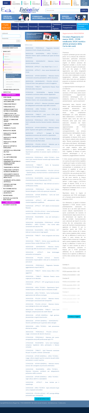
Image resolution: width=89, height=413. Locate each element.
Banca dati (6, 51)
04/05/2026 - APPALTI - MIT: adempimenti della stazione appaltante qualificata (42, 201)
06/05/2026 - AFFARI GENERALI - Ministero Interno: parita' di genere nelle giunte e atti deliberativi (42, 129)
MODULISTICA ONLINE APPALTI (10, 142)
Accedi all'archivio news (42, 399)
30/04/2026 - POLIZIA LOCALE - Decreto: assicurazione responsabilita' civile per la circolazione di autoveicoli (42, 260)
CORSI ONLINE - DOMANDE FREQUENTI (11, 124)
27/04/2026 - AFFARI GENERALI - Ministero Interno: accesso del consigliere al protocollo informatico (42, 365)
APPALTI (55, 3)
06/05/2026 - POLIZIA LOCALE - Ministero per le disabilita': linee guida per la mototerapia (42, 145)
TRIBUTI (26, 3)
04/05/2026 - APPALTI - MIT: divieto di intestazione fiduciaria (42, 207)
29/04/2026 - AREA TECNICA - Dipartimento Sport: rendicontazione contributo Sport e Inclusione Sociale (42, 289)
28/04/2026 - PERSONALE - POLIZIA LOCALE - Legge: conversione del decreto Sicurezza (42, 333)
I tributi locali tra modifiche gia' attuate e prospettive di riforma (12, 115)
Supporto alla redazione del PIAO (12, 151)
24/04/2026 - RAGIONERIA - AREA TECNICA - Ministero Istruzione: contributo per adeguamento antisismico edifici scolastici (42, 371)
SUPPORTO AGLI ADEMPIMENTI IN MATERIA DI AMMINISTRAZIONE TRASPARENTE (12, 162)
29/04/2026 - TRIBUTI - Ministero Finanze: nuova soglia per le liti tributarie (42, 277)
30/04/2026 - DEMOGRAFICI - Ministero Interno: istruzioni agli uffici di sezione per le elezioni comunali (42, 248)
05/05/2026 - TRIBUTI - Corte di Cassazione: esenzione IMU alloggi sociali (42, 166)
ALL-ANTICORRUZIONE (10, 157)
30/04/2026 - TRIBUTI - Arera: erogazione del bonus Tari (42, 237)
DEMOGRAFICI (65, 3)
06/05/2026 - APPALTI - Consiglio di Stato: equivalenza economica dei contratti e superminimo (42, 134)
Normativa (9, 79)
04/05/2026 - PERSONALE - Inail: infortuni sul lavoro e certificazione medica (42, 185)
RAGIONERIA (16, 3)
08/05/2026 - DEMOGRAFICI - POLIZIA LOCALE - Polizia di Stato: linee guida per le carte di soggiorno (42, 82)
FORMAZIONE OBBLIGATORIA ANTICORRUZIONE (12, 100)
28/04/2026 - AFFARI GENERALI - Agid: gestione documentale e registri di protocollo (42, 316)
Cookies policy (62, 403)
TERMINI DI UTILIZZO (10, 128)
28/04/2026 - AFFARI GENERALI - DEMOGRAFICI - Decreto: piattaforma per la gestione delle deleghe (42, 322)
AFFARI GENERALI (46, 3)
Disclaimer (44, 403)
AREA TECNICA (76, 3)
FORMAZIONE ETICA (9, 107)
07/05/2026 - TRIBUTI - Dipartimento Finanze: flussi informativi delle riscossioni (42, 88)
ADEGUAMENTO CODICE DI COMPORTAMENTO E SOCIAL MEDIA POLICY (12, 175)
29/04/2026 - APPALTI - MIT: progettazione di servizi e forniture (42, 283)
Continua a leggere (74, 317)
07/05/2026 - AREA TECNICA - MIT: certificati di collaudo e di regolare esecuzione (42, 110)
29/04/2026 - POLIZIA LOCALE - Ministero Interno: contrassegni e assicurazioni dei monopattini (42, 300)
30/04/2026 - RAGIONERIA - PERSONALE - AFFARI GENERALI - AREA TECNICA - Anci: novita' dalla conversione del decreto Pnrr (42, 225)
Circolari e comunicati (13, 82)
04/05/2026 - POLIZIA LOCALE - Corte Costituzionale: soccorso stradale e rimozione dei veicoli (42, 212)
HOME (6, 3)
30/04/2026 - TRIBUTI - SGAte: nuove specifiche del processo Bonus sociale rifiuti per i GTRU (42, 242)
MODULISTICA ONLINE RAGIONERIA (10, 134)
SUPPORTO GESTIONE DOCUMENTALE (10, 185)
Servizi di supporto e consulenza (10, 147)
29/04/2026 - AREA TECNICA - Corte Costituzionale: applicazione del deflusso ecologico (42, 294)
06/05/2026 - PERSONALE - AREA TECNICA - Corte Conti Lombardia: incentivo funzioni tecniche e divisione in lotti (42, 122)
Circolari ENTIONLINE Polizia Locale (12, 75)
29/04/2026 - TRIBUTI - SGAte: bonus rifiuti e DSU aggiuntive (42, 272)
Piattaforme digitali (10, 188)
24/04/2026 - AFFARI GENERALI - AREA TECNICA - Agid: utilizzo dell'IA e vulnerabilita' (42, 378)
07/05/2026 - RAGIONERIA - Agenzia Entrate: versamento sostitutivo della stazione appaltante (42, 93)
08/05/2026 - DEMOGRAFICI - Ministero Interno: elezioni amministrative (42, 62)
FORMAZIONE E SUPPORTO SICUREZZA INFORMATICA (11, 170)
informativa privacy (52, 403)
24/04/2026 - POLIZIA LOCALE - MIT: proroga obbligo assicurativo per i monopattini (42, 394)
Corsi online (7, 97)
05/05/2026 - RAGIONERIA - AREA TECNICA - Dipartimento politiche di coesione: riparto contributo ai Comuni (42, 152)
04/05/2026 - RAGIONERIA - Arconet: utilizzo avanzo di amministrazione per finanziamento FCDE (42, 179)
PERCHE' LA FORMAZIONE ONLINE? (11, 120)
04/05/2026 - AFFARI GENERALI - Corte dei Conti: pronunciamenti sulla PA (42, 196)
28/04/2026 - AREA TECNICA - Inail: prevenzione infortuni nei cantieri (42, 327)
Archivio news (8, 195)
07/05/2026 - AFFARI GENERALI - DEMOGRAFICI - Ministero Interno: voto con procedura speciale (42, 99)
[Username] (11, 36)
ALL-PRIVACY (7, 154)
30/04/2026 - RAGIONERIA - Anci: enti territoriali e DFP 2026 (42, 218)
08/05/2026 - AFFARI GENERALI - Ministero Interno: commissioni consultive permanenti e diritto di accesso (42, 77)
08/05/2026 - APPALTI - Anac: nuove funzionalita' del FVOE (42, 71)
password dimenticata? (10, 48)
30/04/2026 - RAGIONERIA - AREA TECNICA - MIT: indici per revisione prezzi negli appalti (42, 231)
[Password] (9, 40)
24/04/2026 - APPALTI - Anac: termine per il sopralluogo (42, 383)
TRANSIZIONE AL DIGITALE (11, 167)
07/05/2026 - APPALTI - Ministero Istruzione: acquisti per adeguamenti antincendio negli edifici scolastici (42, 104)
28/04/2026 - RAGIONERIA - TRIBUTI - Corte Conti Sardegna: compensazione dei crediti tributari (42, 311)
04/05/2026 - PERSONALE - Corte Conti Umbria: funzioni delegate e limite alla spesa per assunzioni (42, 190)
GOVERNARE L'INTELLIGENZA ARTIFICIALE (12, 181)
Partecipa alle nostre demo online (10, 199)
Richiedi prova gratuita (11, 89)
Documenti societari (10, 205)
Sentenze (9, 87)
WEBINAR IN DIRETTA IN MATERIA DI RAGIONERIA (11, 110)
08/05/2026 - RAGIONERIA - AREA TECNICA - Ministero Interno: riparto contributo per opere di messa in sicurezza (42, 56)
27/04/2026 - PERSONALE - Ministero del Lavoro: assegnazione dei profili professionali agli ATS (42, 338)
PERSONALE (36, 3)
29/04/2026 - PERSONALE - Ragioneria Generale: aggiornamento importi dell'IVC (42, 266)
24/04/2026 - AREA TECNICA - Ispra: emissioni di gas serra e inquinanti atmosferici (42, 389)
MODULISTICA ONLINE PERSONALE (10, 138)
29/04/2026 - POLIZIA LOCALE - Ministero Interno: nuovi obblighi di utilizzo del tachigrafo (42, 305)
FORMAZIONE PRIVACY (10, 104)
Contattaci (7, 92)
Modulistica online (9, 130)
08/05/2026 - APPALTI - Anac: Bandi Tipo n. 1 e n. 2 (42, 67)
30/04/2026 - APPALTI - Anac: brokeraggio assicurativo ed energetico (42, 253)
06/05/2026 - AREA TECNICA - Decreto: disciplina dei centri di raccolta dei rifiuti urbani (42, 140)
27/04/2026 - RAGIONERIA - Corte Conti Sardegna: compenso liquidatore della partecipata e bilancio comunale (42, 345)
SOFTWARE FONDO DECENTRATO (9, 192)
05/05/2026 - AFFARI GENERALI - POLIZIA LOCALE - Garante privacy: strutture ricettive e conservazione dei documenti (42, 173)
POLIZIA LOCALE (85, 3)
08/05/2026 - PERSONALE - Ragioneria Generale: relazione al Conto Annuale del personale (42, 49)
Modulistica (10, 84)
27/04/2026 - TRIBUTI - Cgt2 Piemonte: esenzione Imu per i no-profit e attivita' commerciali (42, 352)
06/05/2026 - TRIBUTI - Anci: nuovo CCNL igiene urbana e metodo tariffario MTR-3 (42, 116)
